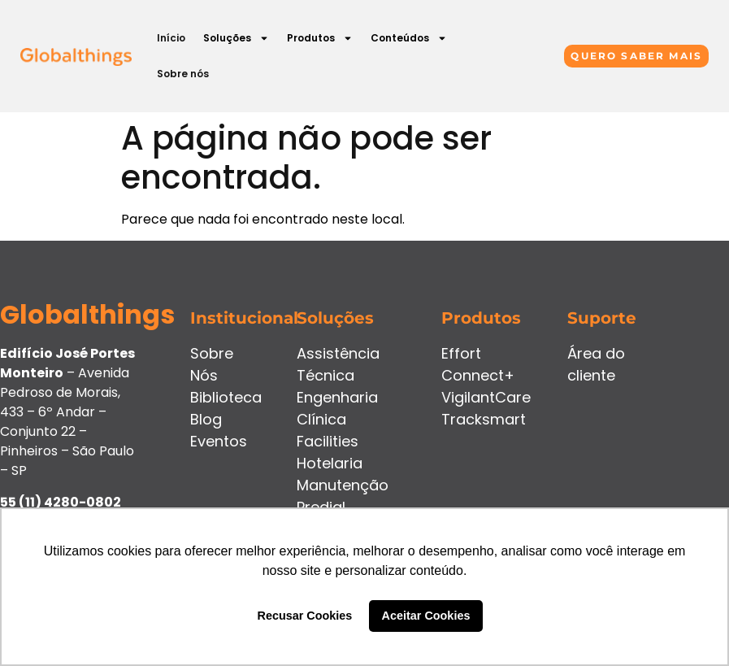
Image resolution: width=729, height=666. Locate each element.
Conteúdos (409, 38)
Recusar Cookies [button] (305, 615)
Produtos (320, 38)
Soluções (236, 38)
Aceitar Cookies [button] (426, 615)
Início (171, 38)
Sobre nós (183, 74)
